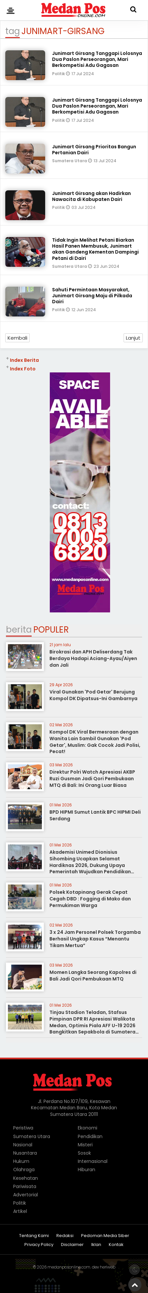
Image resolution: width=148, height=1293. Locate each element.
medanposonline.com (68, 1267)
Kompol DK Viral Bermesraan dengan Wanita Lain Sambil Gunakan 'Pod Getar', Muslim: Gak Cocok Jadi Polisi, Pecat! (94, 742)
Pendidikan (90, 1136)
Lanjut (133, 337)
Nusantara (25, 1153)
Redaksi (65, 1236)
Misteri (85, 1144)
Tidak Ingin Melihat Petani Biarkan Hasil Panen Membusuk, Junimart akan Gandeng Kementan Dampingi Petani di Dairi (95, 249)
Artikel (20, 1211)
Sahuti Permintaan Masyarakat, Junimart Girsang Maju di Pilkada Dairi (92, 295)
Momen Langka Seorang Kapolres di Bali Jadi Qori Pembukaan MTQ (92, 975)
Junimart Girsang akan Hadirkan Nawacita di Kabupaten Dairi (91, 196)
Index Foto (23, 368)
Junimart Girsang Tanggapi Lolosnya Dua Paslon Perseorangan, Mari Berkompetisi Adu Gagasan (97, 59)
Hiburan (86, 1169)
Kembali (17, 337)
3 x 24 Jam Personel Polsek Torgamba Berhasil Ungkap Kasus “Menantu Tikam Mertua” (95, 938)
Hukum (21, 1161)
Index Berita (24, 360)
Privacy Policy (38, 1245)
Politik (59, 73)
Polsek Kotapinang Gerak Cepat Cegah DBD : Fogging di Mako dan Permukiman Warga (90, 898)
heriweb (107, 1267)
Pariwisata (24, 1186)
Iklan (96, 1245)
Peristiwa (23, 1128)
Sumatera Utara (70, 161)
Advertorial (25, 1194)
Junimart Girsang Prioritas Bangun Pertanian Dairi (94, 149)
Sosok (84, 1153)
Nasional (22, 1144)
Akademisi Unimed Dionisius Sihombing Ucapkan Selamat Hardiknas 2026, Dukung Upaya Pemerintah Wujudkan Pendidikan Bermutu (90, 865)
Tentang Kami (34, 1236)
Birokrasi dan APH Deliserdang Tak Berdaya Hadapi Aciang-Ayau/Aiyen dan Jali (93, 658)
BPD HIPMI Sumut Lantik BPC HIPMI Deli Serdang (95, 815)
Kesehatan (25, 1178)
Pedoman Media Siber (105, 1236)
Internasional (92, 1161)
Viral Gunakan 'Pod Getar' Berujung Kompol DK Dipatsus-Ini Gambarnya (93, 695)
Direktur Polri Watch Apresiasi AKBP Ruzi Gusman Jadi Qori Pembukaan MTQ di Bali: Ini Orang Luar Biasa (92, 778)
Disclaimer (72, 1245)
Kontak (116, 1245)
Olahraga (24, 1169)
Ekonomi (87, 1128)
